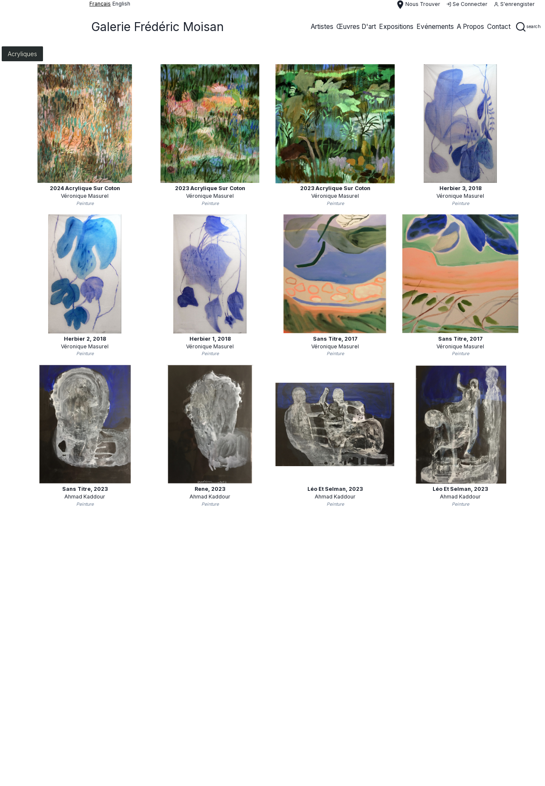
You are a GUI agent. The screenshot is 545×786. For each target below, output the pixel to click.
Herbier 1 (210, 339)
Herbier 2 (85, 339)
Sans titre (335, 339)
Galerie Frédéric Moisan (157, 27)
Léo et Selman (335, 489)
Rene (210, 489)
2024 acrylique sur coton (85, 188)
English (121, 3)
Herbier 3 (460, 188)
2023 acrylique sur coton (210, 188)
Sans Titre (85, 489)
